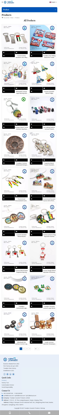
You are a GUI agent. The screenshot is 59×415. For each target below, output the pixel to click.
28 (35, 348)
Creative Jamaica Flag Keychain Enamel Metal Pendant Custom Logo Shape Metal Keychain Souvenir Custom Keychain (49, 235)
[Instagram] (13, 374)
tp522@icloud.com (31, 395)
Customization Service (8, 385)
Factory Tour (5, 382)
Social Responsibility (7, 387)
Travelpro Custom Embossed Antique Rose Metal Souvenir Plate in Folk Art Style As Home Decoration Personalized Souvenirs (21, 164)
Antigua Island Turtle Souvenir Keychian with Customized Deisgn (21, 128)
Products (4, 380)
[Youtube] (10, 374)
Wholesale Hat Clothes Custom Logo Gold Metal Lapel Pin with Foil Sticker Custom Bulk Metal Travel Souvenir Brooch (21, 343)
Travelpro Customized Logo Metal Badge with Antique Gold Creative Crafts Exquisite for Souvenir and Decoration (21, 307)
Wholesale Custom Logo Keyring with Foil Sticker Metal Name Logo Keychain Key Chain (21, 92)
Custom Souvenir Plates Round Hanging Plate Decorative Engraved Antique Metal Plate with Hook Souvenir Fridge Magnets (21, 235)
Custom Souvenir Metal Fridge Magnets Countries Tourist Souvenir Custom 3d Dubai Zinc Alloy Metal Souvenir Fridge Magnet (49, 92)
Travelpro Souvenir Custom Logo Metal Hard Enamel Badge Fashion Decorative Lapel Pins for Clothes (49, 307)
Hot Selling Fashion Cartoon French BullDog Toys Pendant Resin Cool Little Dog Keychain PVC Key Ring (49, 128)
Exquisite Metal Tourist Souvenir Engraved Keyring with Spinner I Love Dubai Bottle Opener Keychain (49, 164)
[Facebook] (4, 374)
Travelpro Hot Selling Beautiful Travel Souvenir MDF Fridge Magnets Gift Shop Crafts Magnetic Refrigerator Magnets (49, 56)
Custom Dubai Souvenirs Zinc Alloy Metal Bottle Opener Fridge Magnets (21, 56)
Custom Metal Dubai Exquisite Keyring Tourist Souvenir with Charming (21, 271)
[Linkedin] (7, 374)
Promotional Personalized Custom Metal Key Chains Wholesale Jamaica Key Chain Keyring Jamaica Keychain (21, 200)
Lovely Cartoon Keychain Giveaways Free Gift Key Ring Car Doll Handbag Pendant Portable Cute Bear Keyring (49, 343)
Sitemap (42, 408)
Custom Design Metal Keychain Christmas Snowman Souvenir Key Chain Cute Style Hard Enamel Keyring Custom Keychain (49, 271)
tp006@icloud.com (20, 395)
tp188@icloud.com (9, 395)
